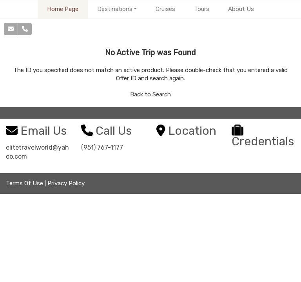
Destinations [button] (114, 9)
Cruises (165, 9)
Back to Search (150, 94)
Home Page (62, 9)
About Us (241, 9)
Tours (201, 9)
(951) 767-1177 (102, 147)
